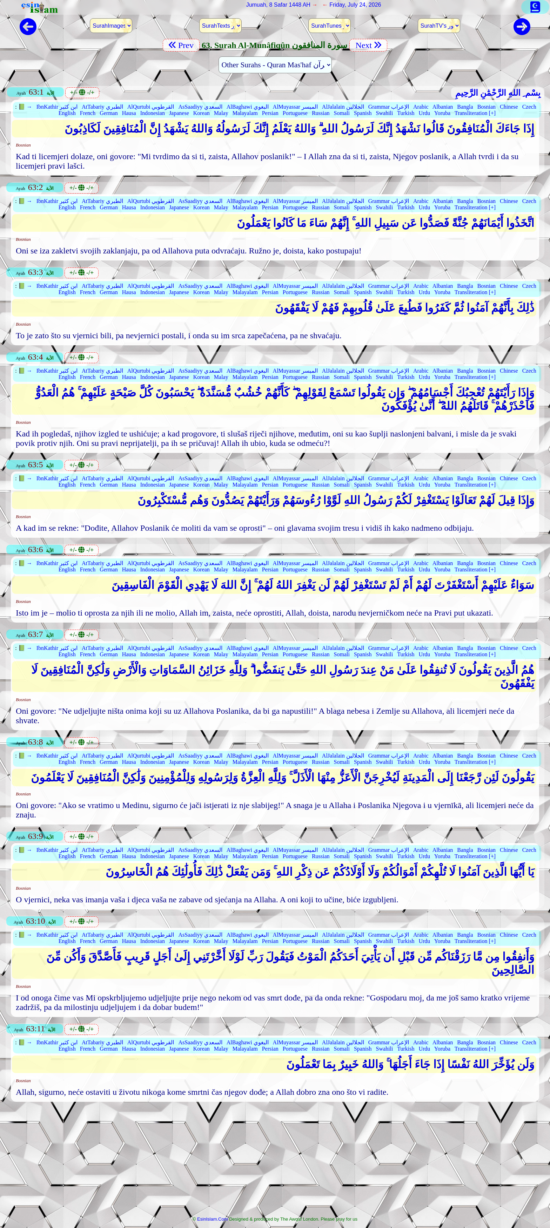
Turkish (405, 113)
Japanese (179, 113)
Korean (201, 113)
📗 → (25, 107)
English (67, 113)
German (109, 113)
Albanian (442, 107)
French (87, 113)
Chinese (509, 107)
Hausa (129, 113)
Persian (270, 113)
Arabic (421, 107)
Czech (529, 107)
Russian (321, 113)
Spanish (363, 113)
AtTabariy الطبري (102, 107)
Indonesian (152, 113)
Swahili (384, 113)
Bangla (465, 107)
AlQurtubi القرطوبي (150, 107)
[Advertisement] (275, 1161)
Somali (342, 113)
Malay (221, 113)
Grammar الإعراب (388, 107)
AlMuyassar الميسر (295, 107)
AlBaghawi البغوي (248, 107)
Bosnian (486, 107)
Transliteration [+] (475, 113)
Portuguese (295, 113)
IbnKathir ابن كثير (57, 107)
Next (368, 45)
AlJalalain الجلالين (343, 107)
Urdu (424, 113)
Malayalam (245, 113)
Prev (181, 45)
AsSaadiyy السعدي (200, 107)
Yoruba (442, 113)
